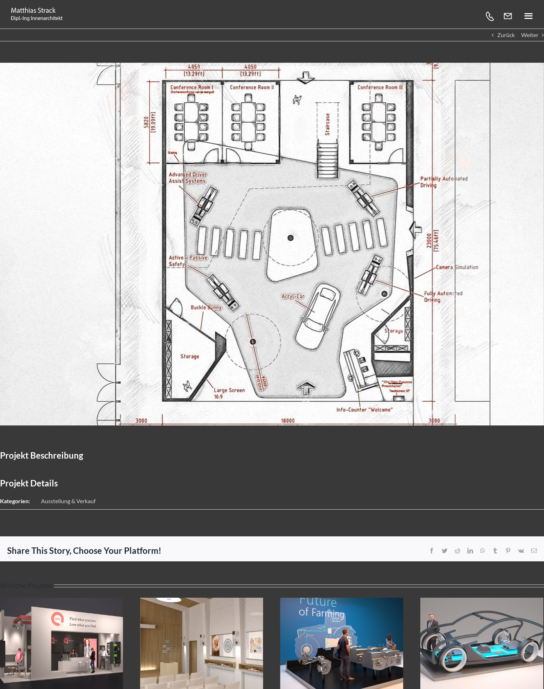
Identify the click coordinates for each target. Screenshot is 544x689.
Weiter (529, 34)
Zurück (506, 34)
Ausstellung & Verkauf (68, 500)
